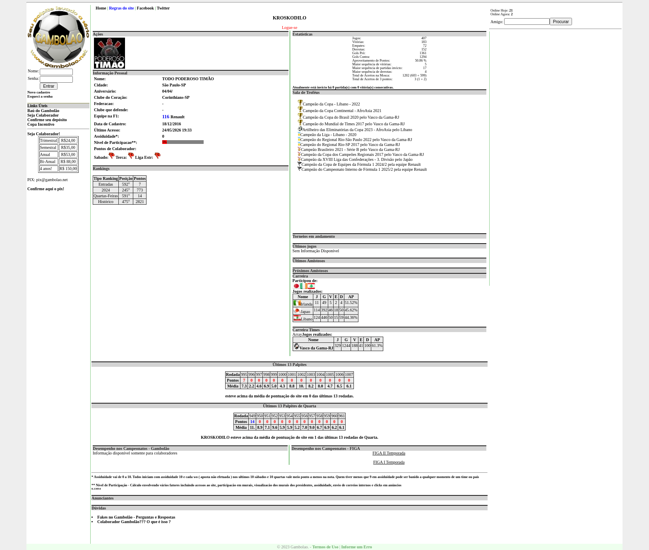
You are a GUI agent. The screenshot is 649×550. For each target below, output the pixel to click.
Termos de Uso (325, 547)
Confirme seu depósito (47, 119)
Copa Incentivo (40, 124)
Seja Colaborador (43, 115)
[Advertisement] (556, 155)
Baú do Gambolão (43, 110)
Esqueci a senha (40, 96)
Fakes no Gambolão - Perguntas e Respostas (136, 517)
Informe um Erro (356, 547)
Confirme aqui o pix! (45, 189)
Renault (173, 117)
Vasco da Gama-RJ (313, 348)
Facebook (145, 8)
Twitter (163, 8)
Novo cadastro (38, 92)
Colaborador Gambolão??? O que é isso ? (134, 521)
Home (101, 8)
